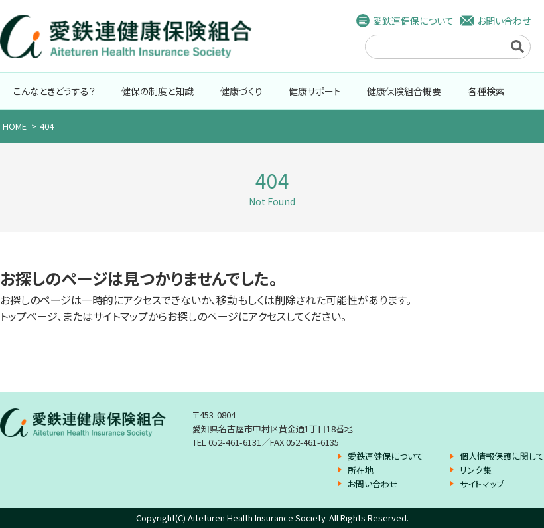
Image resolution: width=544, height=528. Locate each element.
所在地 (361, 470)
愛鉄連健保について (413, 20)
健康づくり (241, 91)
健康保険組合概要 (404, 91)
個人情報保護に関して (502, 456)
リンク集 (476, 470)
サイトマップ (482, 484)
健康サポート (315, 91)
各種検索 (486, 91)
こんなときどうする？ (54, 91)
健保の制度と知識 (157, 91)
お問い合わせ (504, 20)
